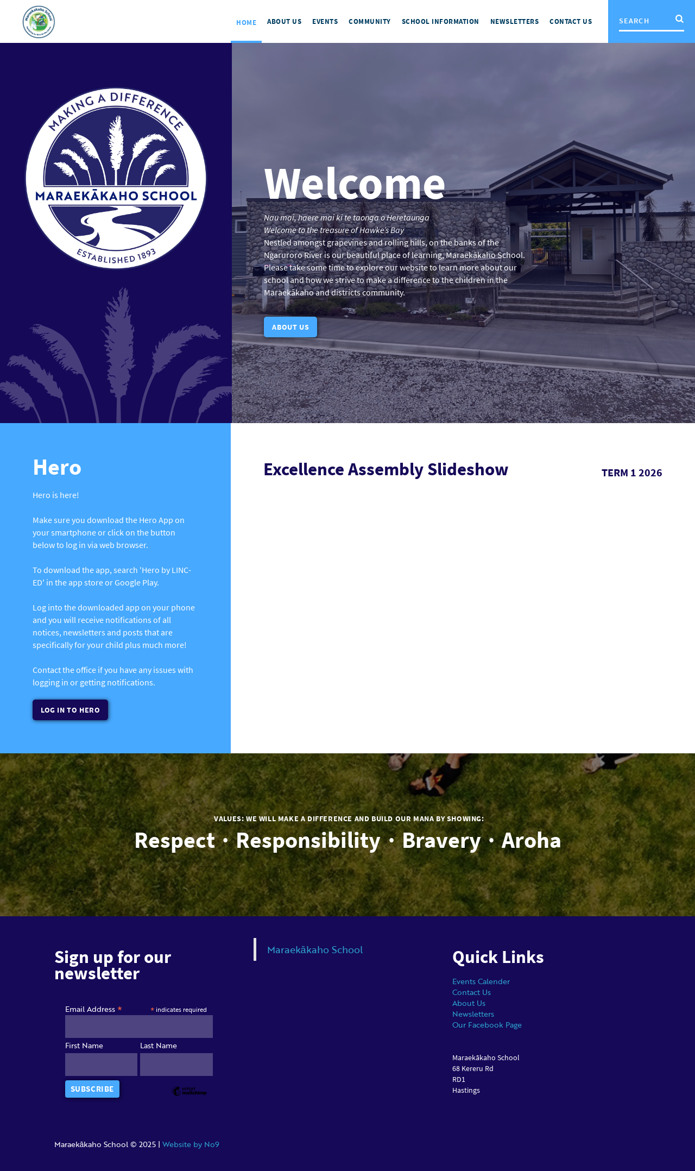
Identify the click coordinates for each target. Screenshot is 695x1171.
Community (370, 21)
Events (325, 21)
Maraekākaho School (315, 949)
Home (246, 22)
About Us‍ (468, 1002)
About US (284, 21)
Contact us (570, 21)
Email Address (93, 1008)
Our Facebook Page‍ (487, 1024)
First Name (84, 1045)
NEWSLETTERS (514, 21)
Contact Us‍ (471, 991)
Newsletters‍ (473, 1013)
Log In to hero (70, 710)
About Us (290, 327)
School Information (440, 21)
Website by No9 (190, 1143)
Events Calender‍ (481, 980)
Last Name (158, 1045)
